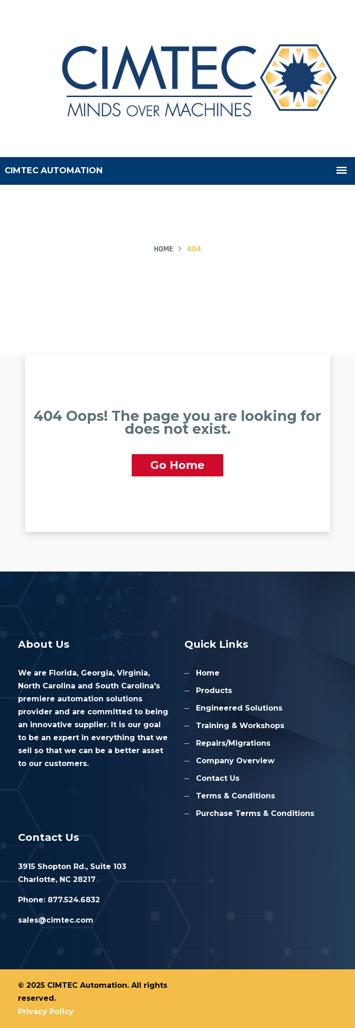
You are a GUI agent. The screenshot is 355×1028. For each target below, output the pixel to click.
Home (163, 248)
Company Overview (235, 760)
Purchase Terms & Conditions (255, 813)
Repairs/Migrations (233, 743)
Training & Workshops (240, 725)
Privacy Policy (45, 1011)
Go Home (177, 465)
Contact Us (217, 778)
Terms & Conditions (235, 795)
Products (214, 690)
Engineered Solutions (239, 708)
